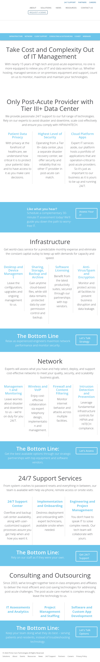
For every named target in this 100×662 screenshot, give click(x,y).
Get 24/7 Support (84, 556)
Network (28, 36)
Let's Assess (86, 451)
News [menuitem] (58, 7)
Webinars (87, 36)
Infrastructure (16, 36)
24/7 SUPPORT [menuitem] (70, 2)
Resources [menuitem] (71, 7)
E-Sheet (78, 36)
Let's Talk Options (84, 631)
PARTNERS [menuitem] (82, 2)
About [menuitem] (33, 7)
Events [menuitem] (22, 656)
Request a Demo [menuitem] (38, 12)
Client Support (40, 36)
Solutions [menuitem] (46, 7)
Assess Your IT (86, 213)
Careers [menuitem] (71, 656)
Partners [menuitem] (61, 656)
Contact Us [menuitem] (87, 7)
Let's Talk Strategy (84, 339)
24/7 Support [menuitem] (50, 656)
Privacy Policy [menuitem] (81, 656)
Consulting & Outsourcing (61, 36)
